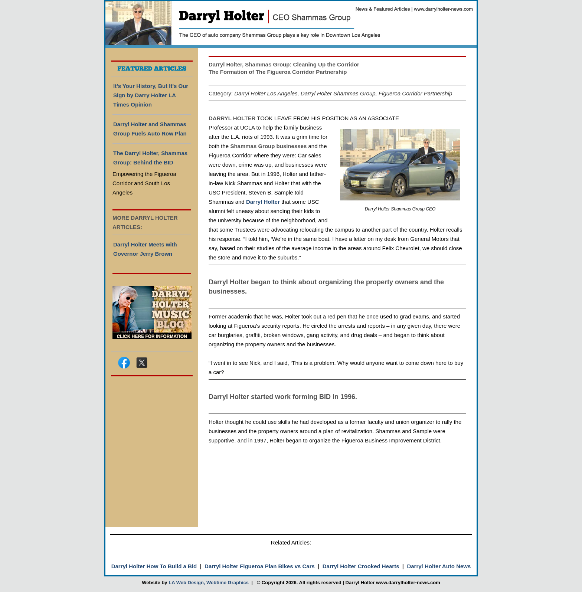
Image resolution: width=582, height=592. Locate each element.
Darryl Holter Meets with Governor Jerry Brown (145, 249)
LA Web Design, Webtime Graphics (209, 582)
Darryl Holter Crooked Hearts (361, 566)
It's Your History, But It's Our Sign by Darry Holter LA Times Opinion (150, 95)
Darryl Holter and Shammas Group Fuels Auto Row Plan (150, 129)
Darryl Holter (263, 202)
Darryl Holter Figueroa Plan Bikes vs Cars (260, 566)
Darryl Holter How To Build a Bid (154, 566)
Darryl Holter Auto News (439, 566)
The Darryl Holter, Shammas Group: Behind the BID (150, 158)
